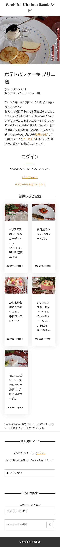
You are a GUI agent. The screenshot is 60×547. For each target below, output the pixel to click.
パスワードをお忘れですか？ (30, 184)
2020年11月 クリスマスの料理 (24, 93)
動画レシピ (41, 134)
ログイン (41, 453)
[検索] (50, 524)
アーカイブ (29, 139)
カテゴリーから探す (30, 505)
